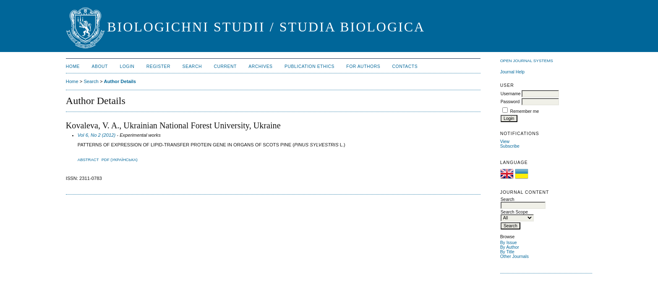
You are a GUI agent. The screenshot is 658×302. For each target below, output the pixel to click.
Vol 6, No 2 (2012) (96, 135)
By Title (507, 252)
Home (73, 66)
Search (192, 66)
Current (225, 66)
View (504, 141)
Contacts (405, 66)
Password (510, 101)
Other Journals (514, 256)
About (100, 66)
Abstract (88, 159)
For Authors (363, 66)
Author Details (120, 81)
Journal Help (512, 72)
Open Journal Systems (526, 60)
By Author (509, 247)
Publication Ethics (309, 66)
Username (511, 93)
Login (127, 66)
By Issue (508, 242)
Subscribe (510, 146)
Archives (260, 66)
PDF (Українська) (120, 159)
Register (158, 66)
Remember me (524, 111)
